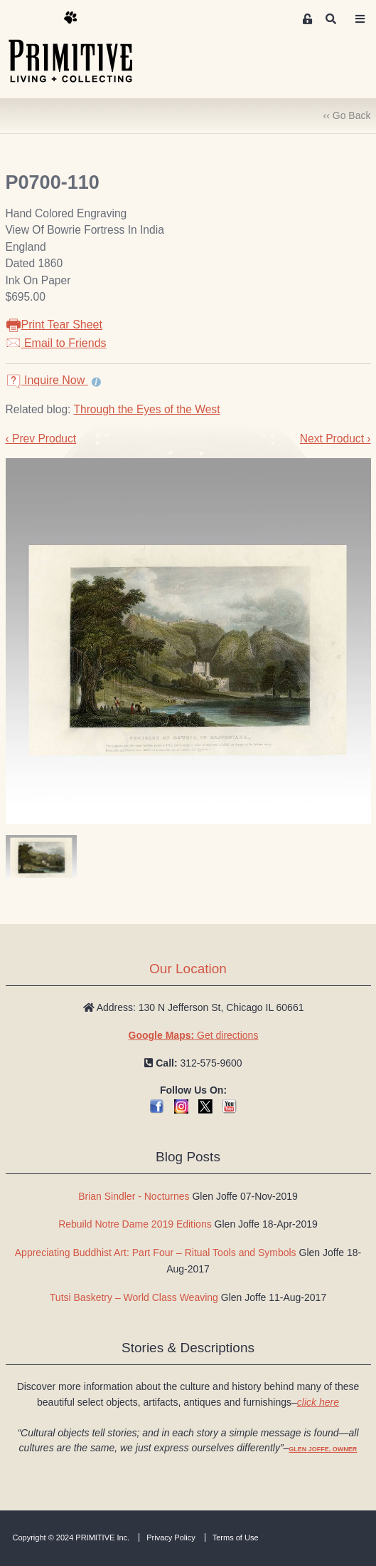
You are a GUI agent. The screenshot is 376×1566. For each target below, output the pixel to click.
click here (318, 1402)
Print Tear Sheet (54, 324)
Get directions (194, 1035)
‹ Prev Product (41, 438)
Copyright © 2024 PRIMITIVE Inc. (71, 1537)
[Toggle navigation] (359, 19)
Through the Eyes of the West (146, 409)
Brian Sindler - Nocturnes (133, 1196)
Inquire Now (47, 380)
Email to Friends (56, 343)
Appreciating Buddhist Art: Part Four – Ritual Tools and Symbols (155, 1252)
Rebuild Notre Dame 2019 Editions (135, 1224)
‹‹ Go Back (347, 115)
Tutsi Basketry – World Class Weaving (134, 1297)
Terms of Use (236, 1537)
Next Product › (335, 438)
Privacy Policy (170, 1537)
